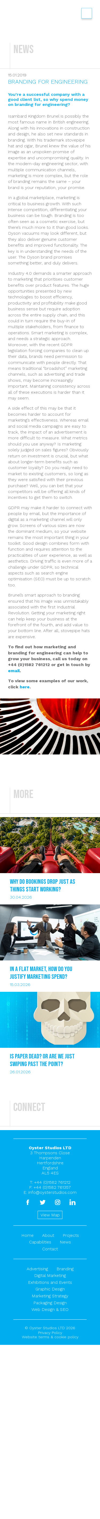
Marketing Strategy (50, 1295)
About (48, 1235)
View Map (50, 1214)
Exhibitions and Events (50, 1282)
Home (27, 1235)
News (65, 1242)
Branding (65, 1268)
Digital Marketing (50, 1275)
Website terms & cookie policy (50, 1337)
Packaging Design (50, 1302)
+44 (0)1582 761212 (52, 1182)
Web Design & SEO (50, 1309)
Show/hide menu (86, 13)
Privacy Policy (50, 1333)
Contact (50, 1248)
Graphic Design (50, 1288)
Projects (71, 1235)
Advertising (37, 1268)
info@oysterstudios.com (52, 1192)
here (25, 686)
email (14, 670)
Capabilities (40, 1242)
